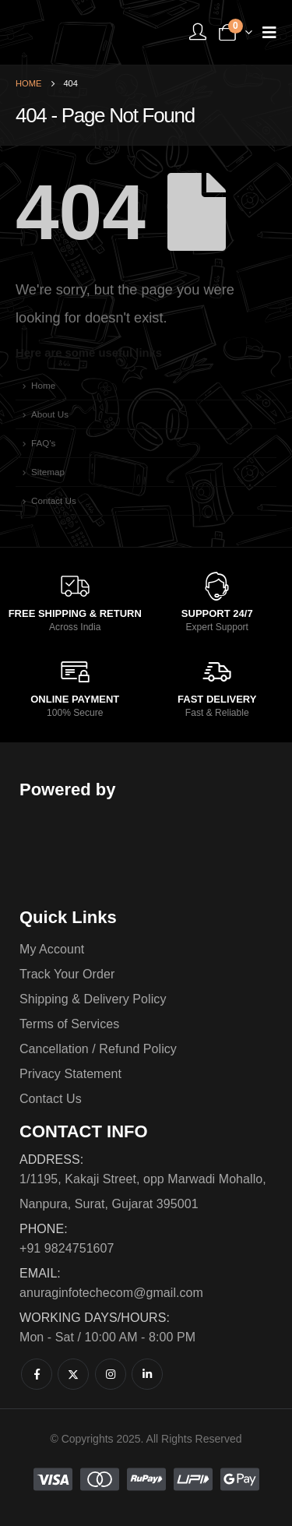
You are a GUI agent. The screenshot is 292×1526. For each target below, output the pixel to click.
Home (43, 385)
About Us (50, 414)
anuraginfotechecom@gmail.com (111, 1292)
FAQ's (43, 443)
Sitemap (48, 472)
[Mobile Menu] (269, 32)
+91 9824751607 (66, 1248)
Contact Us (53, 500)
